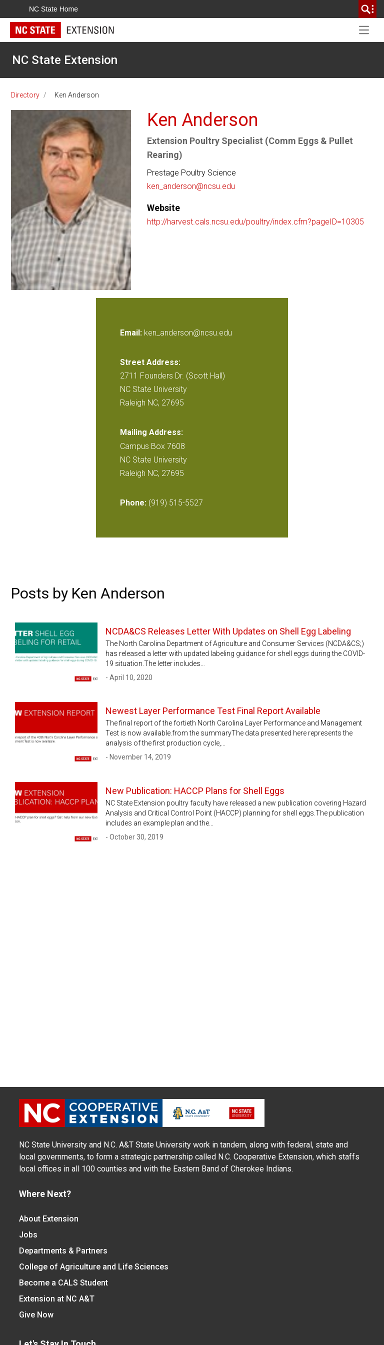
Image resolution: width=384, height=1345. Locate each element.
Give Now (36, 1315)
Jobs (28, 1235)
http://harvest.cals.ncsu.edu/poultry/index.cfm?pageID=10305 (255, 221)
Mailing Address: (151, 432)
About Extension (48, 1219)
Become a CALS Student (63, 1283)
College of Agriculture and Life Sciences (93, 1267)
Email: (132, 333)
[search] (367, 9)
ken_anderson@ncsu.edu (191, 186)
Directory (25, 95)
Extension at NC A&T (56, 1299)
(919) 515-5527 (175, 503)
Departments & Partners (63, 1251)
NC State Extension (65, 60)
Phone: (133, 503)
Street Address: (150, 362)
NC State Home (53, 9)
